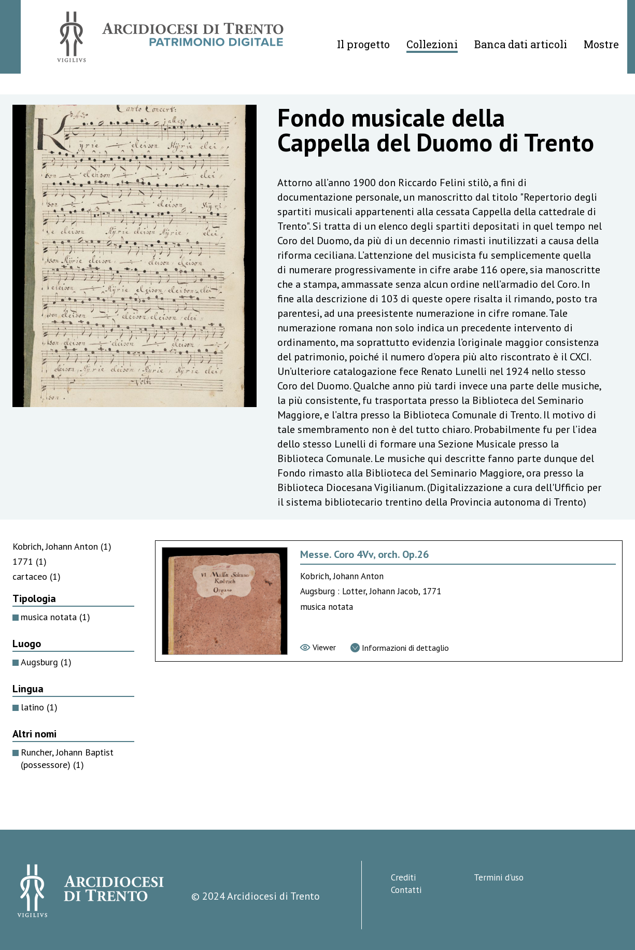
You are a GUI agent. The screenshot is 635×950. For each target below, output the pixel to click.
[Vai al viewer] (318, 647)
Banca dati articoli (520, 44)
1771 (29, 561)
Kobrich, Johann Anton (61, 546)
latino (39, 707)
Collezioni (432, 44)
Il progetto (363, 44)
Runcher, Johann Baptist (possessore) (67, 758)
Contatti (406, 890)
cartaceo (36, 576)
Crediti (403, 877)
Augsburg (46, 662)
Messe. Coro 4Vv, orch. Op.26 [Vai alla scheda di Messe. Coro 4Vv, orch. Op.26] (364, 554)
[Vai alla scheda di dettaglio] (399, 647)
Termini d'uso (499, 877)
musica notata (55, 617)
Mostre (601, 44)
